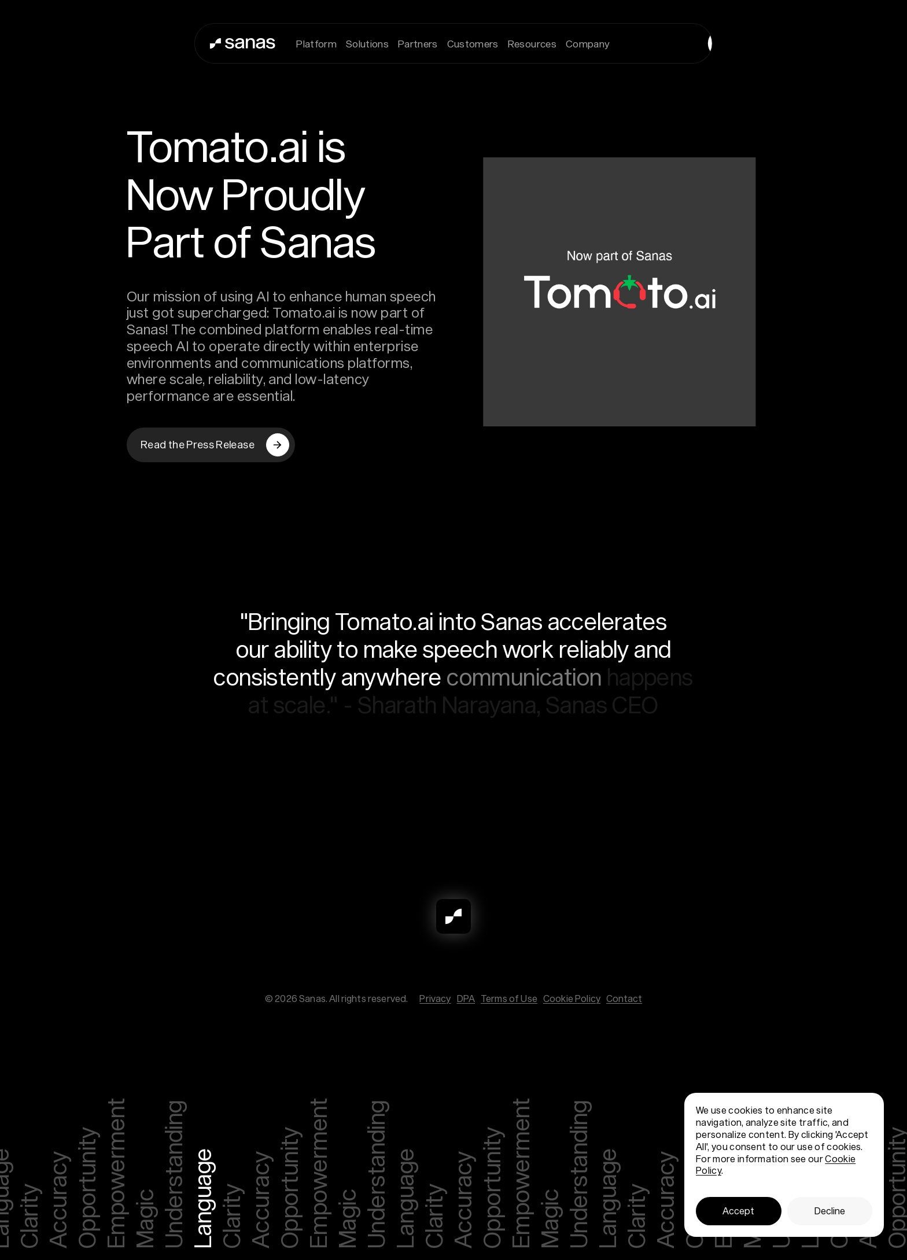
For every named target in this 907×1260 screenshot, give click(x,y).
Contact (624, 998)
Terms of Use (509, 998)
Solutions (367, 43)
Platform (316, 43)
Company (587, 43)
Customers (473, 43)
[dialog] (784, 1165)
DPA (466, 998)
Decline (829, 1210)
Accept (738, 1210)
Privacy (435, 998)
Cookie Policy (571, 998)
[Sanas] (215, 43)
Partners (418, 43)
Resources (532, 43)
